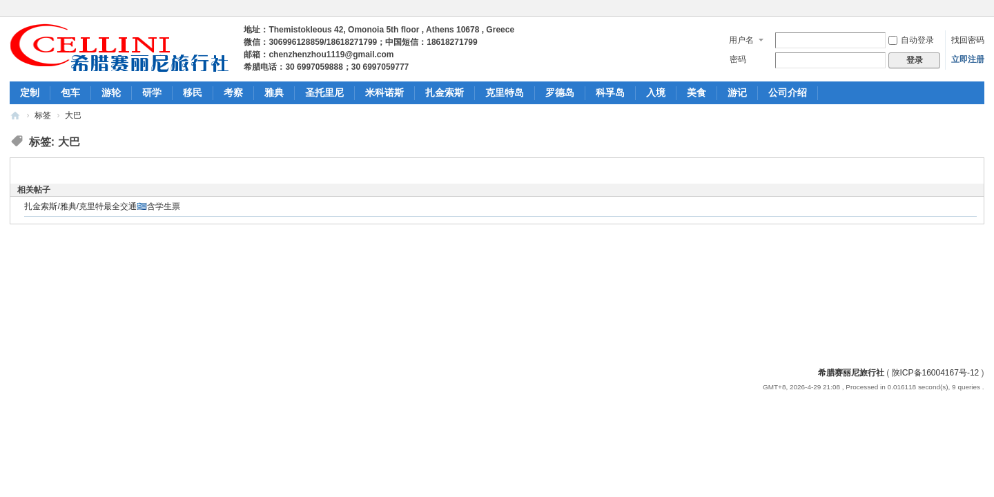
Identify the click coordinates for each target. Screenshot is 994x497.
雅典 (274, 92)
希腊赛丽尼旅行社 (851, 373)
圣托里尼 (324, 92)
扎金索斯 (444, 92)
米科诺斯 (384, 92)
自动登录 (911, 40)
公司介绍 (787, 92)
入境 (655, 92)
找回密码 (967, 40)
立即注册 (967, 59)
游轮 (111, 92)
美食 (696, 92)
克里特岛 (504, 92)
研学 (152, 92)
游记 (737, 92)
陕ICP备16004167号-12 (936, 373)
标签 (43, 115)
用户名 (741, 40)
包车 (70, 92)
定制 (29, 92)
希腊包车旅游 (15, 116)
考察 (233, 92)
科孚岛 (610, 92)
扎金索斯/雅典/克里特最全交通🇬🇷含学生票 (102, 206)
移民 (192, 92)
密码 (738, 59)
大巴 (73, 115)
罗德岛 (559, 92)
